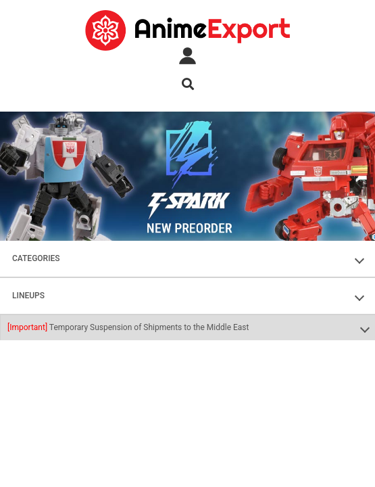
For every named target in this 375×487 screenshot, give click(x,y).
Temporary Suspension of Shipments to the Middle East (128, 327)
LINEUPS (28, 295)
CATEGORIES (36, 258)
